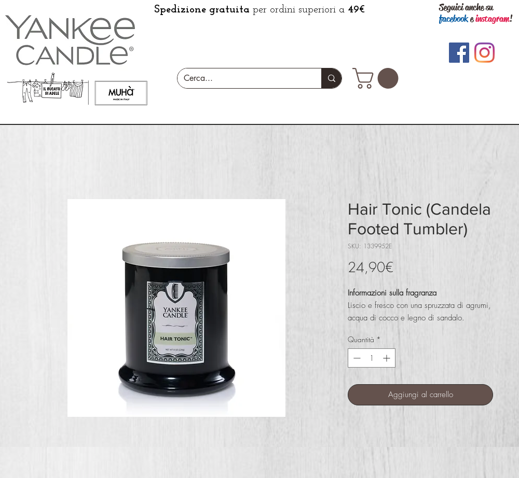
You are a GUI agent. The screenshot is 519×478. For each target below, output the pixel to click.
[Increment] (387, 358)
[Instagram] (484, 53)
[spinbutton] (371, 358)
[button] (377, 78)
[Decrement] (355, 358)
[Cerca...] (241, 78)
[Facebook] (459, 53)
